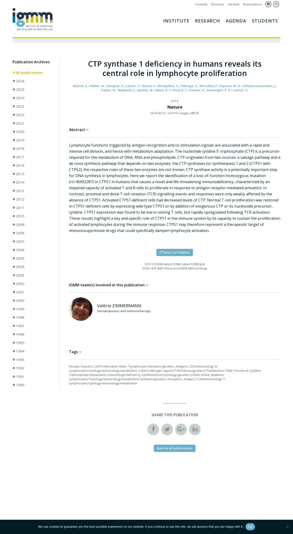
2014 (18, 182)
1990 (18, 385)
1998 (18, 317)
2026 (18, 81)
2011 (18, 207)
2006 (18, 249)
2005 (18, 258)
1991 (18, 376)
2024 (18, 97)
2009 (18, 224)
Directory (217, 4)
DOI (147, 264)
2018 (18, 148)
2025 (18, 89)
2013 (18, 190)
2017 (18, 157)
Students (265, 21)
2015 (18, 173)
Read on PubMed (174, 252)
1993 (18, 359)
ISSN (146, 268)
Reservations (252, 4)
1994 (18, 351)
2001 (18, 292)
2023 (18, 106)
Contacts (201, 4)
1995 (18, 342)
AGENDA (236, 21)
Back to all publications (175, 448)
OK (250, 526)
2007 (18, 241)
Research (207, 21)
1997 (18, 325)
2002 (18, 283)
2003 (18, 275)
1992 (18, 368)
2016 (18, 165)
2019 (18, 140)
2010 (18, 216)
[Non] (287, 526)
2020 (18, 131)
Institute (176, 21)
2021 (18, 123)
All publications (28, 72)
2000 (18, 300)
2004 (18, 266)
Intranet (233, 4)
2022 (18, 114)
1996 (18, 334)
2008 (18, 233)
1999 (18, 309)
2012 (18, 199)
